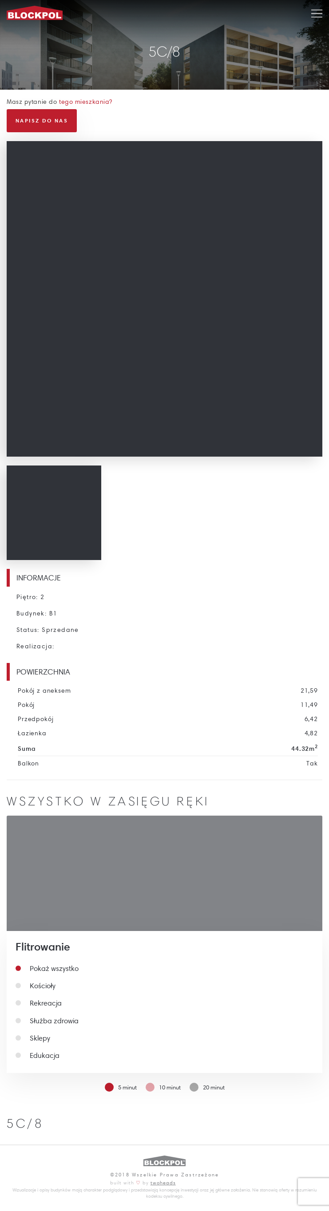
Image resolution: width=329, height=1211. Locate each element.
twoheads (163, 1182)
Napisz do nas (42, 120)
